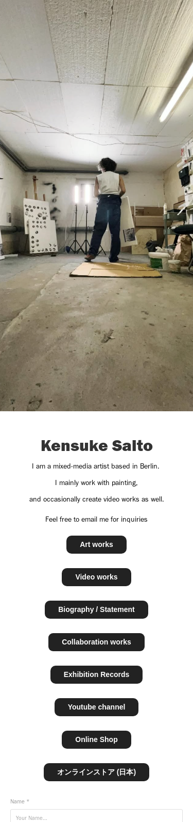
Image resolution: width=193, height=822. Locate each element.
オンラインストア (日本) (96, 772)
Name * (19, 801)
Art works (96, 544)
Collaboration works (96, 642)
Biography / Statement (96, 609)
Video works (96, 577)
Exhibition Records (97, 674)
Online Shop (96, 739)
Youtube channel (97, 707)
